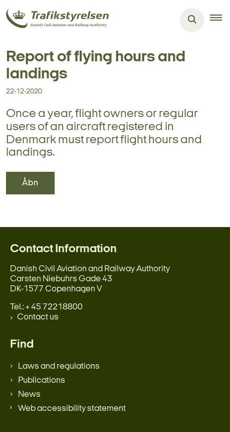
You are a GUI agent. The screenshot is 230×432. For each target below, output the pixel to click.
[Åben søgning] (192, 20)
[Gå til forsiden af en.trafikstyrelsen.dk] (54, 20)
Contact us (38, 317)
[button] (220, 20)
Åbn (30, 183)
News (29, 394)
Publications (41, 380)
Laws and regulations (59, 366)
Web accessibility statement (72, 408)
